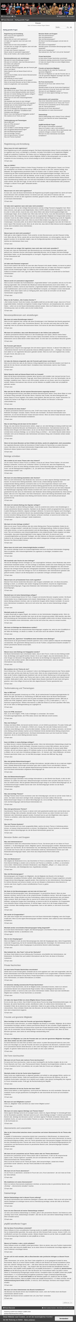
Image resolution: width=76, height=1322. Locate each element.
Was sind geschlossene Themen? (14, 135)
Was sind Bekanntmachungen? (13, 131)
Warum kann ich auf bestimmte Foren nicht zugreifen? (20, 103)
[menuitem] (13, 16)
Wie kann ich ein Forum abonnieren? (49, 108)
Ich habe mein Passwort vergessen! (14, 50)
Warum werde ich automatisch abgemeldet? (17, 52)
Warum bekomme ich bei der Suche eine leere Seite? (54, 89)
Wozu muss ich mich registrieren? (14, 35)
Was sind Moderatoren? (46, 37)
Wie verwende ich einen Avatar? (13, 78)
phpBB (11, 1311)
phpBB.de (64, 382)
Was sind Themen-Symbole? (12, 137)
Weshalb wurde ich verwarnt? (12, 107)
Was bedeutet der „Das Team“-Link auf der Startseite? (54, 52)
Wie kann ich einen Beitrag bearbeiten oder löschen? (19, 92)
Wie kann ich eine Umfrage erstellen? (15, 96)
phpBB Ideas (27, 1247)
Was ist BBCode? (9, 122)
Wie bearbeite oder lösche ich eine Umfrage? (17, 101)
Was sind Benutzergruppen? (47, 39)
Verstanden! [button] (63, 1318)
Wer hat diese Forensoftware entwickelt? (50, 126)
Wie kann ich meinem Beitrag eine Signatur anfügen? (19, 94)
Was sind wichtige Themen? (12, 133)
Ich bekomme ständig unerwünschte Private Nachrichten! (55, 60)
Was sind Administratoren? (46, 35)
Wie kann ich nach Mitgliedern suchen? (50, 91)
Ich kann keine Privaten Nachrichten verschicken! (53, 58)
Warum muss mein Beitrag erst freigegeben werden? (19, 114)
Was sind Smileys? (9, 126)
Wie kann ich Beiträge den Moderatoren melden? (18, 108)
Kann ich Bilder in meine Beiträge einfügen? (17, 128)
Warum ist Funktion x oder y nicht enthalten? (52, 128)
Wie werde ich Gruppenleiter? (47, 44)
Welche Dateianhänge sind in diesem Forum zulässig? (54, 116)
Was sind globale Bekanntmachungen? (15, 129)
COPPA (41, 210)
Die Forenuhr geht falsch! (11, 65)
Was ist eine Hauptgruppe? (46, 50)
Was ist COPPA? (9, 37)
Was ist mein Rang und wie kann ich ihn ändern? (18, 80)
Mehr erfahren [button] (29, 1320)
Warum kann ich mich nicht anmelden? (15, 44)
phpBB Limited (50, 382)
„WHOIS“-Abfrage (16, 1264)
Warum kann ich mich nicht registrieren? (15, 39)
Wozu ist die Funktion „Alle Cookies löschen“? (17, 54)
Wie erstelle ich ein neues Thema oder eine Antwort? (19, 90)
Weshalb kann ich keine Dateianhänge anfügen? (18, 105)
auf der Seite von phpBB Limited (60, 1234)
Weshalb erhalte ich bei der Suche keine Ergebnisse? (54, 87)
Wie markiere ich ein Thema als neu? (15, 116)
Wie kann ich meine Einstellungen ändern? (16, 60)
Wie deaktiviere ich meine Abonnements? (51, 110)
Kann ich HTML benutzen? (12, 124)
